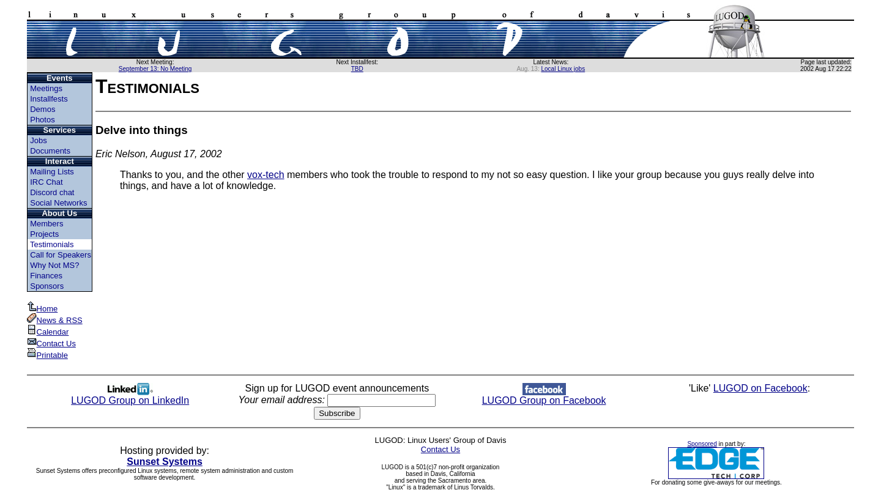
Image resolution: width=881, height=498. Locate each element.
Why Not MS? (54, 265)
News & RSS (55, 320)
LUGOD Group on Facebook (544, 396)
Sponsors (47, 286)
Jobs (38, 140)
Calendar (48, 331)
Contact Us (51, 343)
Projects (44, 234)
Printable (47, 355)
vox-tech (265, 174)
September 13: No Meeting (155, 68)
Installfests (48, 98)
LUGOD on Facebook (760, 388)
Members (46, 223)
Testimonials (52, 244)
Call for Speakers (60, 254)
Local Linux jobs (563, 68)
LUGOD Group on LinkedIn (130, 396)
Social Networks (58, 202)
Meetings (46, 88)
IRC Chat (46, 182)
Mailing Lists (52, 171)
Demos (42, 109)
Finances (46, 275)
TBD (357, 68)
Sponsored (701, 443)
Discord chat (52, 192)
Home (42, 308)
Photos (42, 119)
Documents (50, 150)
